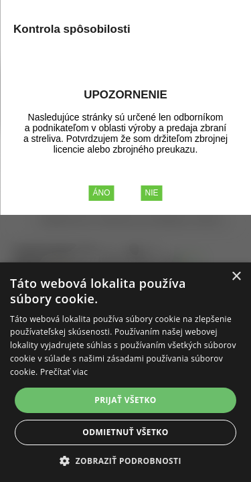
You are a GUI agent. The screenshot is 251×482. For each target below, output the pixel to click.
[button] (125, 460)
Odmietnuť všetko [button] (125, 432)
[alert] (125, 372)
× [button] (236, 277)
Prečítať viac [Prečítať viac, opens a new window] (64, 372)
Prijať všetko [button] (125, 400)
